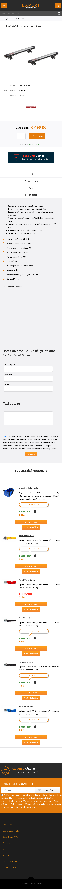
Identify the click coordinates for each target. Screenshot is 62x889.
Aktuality (6, 849)
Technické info (31, 181)
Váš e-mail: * (9, 374)
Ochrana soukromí (10, 861)
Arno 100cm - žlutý (26, 535)
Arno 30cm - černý (26, 618)
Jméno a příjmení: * (12, 364)
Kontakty (6, 855)
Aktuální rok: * (9, 384)
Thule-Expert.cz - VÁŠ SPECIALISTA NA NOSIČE (31, 6)
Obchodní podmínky (11, 831)
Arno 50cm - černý (26, 662)
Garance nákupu (9, 824)
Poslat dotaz (31, 195)
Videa (31, 188)
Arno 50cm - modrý (26, 706)
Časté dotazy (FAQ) (10, 837)
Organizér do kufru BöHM (29, 488)
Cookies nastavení (10, 867)
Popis (31, 174)
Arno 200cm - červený (27, 580)
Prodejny (6, 843)
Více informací (31, 522)
